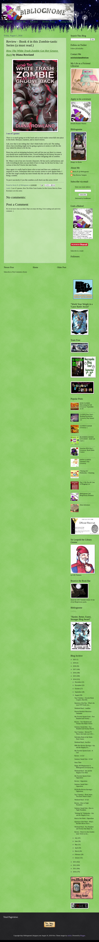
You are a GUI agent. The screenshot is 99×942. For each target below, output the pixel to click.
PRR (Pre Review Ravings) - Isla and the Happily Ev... (84, 748)
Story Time (77, 764)
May (76, 846)
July (76, 840)
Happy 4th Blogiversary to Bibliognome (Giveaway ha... (84, 768)
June (76, 843)
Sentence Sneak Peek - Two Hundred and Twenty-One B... (84, 730)
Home (9, 21)
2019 (74, 665)
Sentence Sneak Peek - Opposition (81, 787)
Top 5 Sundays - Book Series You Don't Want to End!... (83, 797)
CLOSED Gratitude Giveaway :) (86, 429)
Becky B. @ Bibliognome (81, 171)
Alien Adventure (85, 507)
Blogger (82, 937)
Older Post (61, 267)
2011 (74, 870)
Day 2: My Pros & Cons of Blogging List (87, 485)
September (78, 694)
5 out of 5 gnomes (16, 188)
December (78, 684)
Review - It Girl (79, 758)
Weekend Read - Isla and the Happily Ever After (83, 774)
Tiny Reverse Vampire (80, 175)
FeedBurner (87, 198)
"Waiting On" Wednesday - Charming (87, 474)
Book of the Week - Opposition (84, 820)
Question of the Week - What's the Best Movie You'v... (83, 824)
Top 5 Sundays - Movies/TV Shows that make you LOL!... (84, 735)
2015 (74, 678)
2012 (74, 867)
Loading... (74, 613)
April (77, 850)
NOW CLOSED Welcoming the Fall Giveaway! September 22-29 (87, 408)
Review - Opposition (80, 783)
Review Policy (48, 21)
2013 (74, 864)
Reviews (34, 21)
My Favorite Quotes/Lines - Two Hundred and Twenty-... (84, 719)
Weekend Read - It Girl (81, 802)
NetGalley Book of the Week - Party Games (83, 740)
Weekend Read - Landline (82, 710)
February (78, 856)
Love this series (17, 191)
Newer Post (9, 267)
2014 (74, 681)
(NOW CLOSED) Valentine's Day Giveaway (85, 463)
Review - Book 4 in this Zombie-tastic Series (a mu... (84, 835)
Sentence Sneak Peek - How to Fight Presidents (83, 811)
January (77, 860)
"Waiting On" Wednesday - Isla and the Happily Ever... (84, 816)
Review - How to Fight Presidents (81, 806)
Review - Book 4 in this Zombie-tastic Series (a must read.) (31, 43)
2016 (74, 675)
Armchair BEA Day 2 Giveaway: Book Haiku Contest (87, 452)
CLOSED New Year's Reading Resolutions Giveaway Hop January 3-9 (87, 419)
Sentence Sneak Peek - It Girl (83, 761)
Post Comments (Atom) (19, 272)
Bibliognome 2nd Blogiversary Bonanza (87, 496)
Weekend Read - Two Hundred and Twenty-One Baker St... (83, 830)
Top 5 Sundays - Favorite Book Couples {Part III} (84, 701)
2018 (74, 668)
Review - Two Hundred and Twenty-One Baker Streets (83, 725)
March (77, 853)
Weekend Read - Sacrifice (82, 744)
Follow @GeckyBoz (77, 48)
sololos (69, 937)
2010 (74, 874)
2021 (74, 661)
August (77, 697)
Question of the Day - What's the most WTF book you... (84, 706)
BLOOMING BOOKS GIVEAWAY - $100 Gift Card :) (87, 441)
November (78, 687)
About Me (21, 21)
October (77, 690)
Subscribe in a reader (77, 253)
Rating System (66, 21)
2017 (74, 671)
